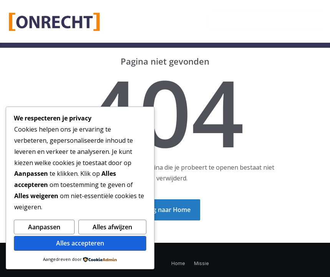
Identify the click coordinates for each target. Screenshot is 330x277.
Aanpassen (44, 227)
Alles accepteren (80, 243)
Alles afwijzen (112, 227)
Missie (201, 263)
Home (178, 263)
